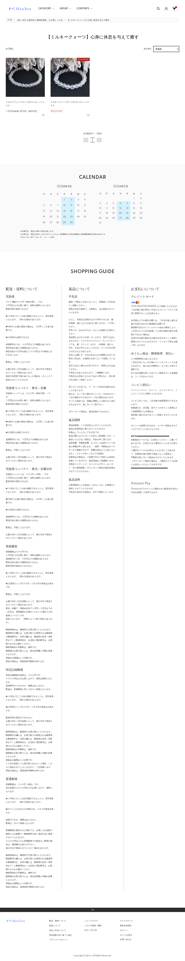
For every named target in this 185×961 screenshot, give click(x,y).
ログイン (123, 930)
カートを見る (126, 935)
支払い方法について (57, 930)
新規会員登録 (125, 926)
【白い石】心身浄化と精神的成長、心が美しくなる (39, 20)
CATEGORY (44, 9)
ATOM (93, 930)
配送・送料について (57, 921)
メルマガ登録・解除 (93, 926)
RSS (86, 930)
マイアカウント (126, 921)
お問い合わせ (125, 939)
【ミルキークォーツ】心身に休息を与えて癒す (88, 20)
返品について (54, 926)
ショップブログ (91, 921)
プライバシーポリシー (58, 940)
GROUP (64, 9)
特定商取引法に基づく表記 (60, 935)
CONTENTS (83, 9)
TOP (9, 20)
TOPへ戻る (92, 910)
